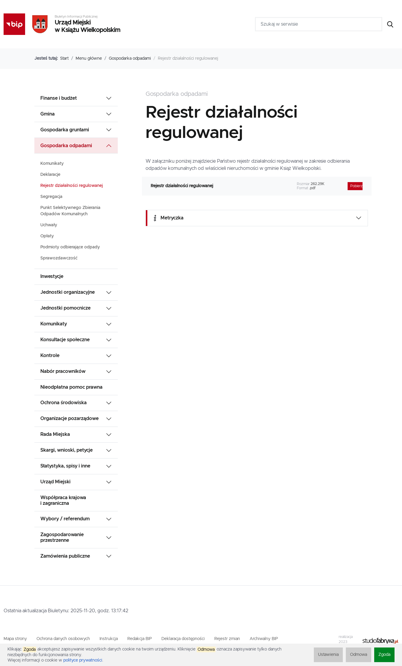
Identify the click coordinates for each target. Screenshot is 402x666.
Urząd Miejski (55, 481)
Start (64, 58)
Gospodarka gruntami (64, 129)
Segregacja (51, 197)
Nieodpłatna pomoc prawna (71, 387)
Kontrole (49, 355)
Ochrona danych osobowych (63, 639)
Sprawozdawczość (58, 258)
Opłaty (47, 236)
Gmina (47, 114)
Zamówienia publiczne (65, 556)
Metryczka (168, 218)
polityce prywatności (82, 660)
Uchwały (48, 225)
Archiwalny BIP (264, 639)
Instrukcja (109, 639)
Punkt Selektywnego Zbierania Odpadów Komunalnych (70, 211)
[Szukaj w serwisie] (318, 24)
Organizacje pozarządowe (69, 418)
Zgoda (384, 655)
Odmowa (358, 655)
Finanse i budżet (58, 98)
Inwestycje (51, 276)
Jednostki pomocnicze (65, 308)
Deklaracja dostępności (183, 639)
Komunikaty (52, 163)
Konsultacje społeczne (65, 339)
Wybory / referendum (65, 518)
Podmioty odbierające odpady (70, 247)
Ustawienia (328, 655)
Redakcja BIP (139, 639)
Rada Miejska (55, 434)
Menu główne (89, 58)
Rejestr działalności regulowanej (71, 186)
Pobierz (356, 186)
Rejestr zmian (227, 639)
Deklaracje (50, 175)
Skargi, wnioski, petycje (66, 450)
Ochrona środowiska (63, 402)
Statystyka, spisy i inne (65, 466)
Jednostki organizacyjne (67, 292)
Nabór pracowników (62, 371)
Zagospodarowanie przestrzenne (62, 537)
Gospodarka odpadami (130, 58)
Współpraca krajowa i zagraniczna (63, 500)
